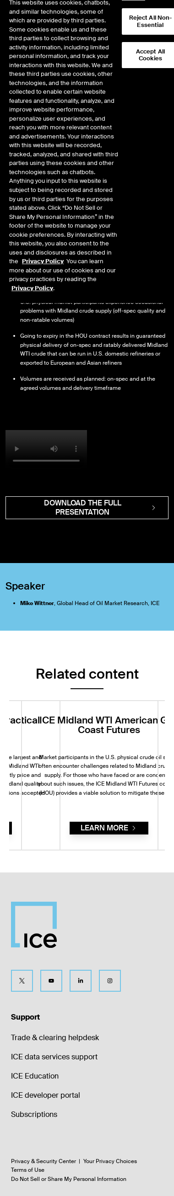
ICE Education (35, 1076)
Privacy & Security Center (43, 1161)
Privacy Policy (43, 249)
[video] (46, 450)
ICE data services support (54, 1057)
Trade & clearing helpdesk (55, 1037)
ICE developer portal (45, 1095)
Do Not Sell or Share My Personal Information (68, 1179)
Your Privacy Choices (110, 1161)
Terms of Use (27, 1170)
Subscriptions (34, 1114)
